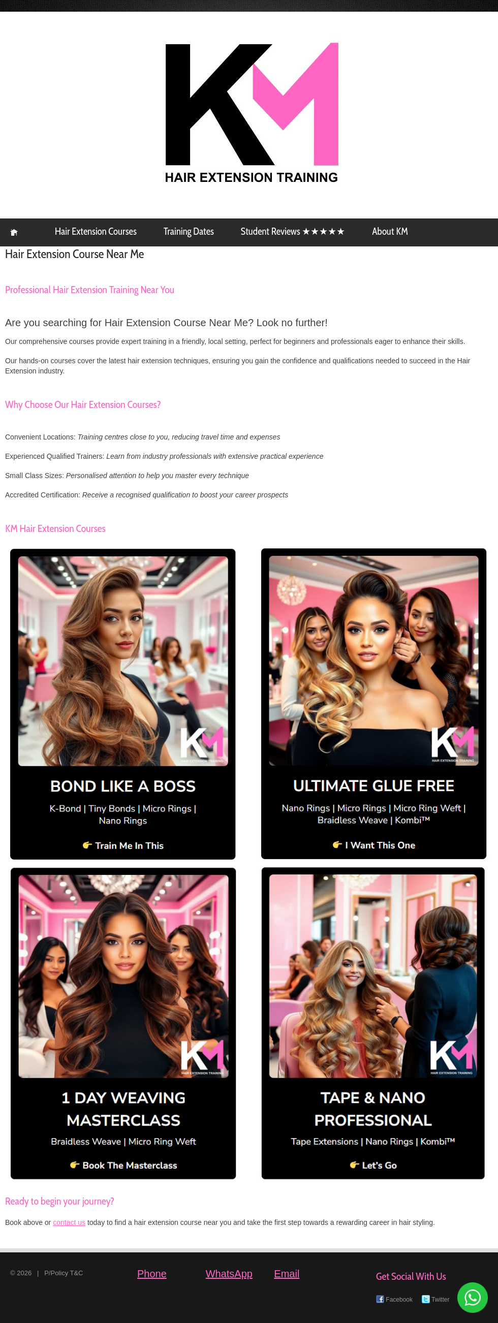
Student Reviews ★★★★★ (293, 231)
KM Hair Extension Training (14, 232)
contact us (69, 1222)
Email (286, 1273)
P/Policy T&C (63, 1273)
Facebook (394, 1299)
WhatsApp (229, 1273)
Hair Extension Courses (96, 231)
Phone (152, 1273)
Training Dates (189, 231)
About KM (390, 231)
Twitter (435, 1299)
